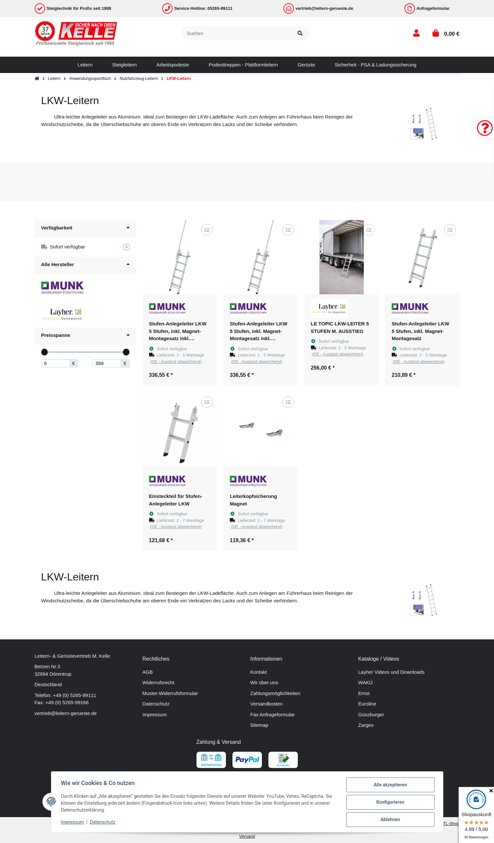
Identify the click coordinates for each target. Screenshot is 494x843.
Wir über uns (264, 682)
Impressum (155, 714)
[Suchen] (236, 33)
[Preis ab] (55, 363)
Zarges (366, 725)
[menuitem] (85, 65)
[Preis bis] (107, 363)
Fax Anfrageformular (272, 714)
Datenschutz (156, 703)
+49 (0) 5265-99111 (74, 695)
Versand (247, 836)
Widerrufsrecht (159, 682)
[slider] (44, 352)
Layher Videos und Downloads (391, 672)
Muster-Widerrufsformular (170, 693)
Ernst (364, 693)
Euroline (367, 703)
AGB (148, 672)
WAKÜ (365, 682)
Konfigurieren (389, 802)
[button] (416, 33)
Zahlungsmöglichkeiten (275, 693)
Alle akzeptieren (389, 785)
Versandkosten (266, 703)
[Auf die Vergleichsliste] (207, 229)
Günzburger (371, 714)
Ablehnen (389, 819)
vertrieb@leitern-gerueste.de (66, 713)
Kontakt (258, 672)
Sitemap (259, 725)
